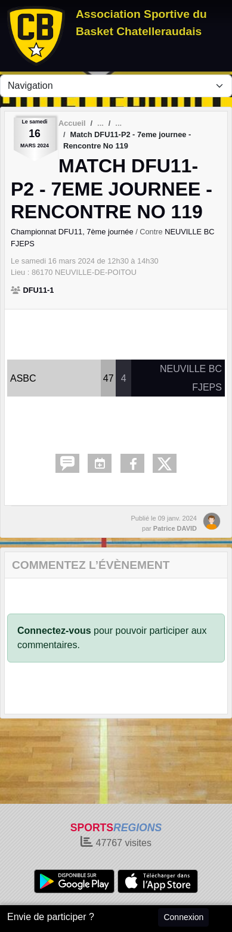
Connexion (183, 917)
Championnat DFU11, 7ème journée (73, 231)
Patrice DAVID (175, 528)
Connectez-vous (54, 631)
